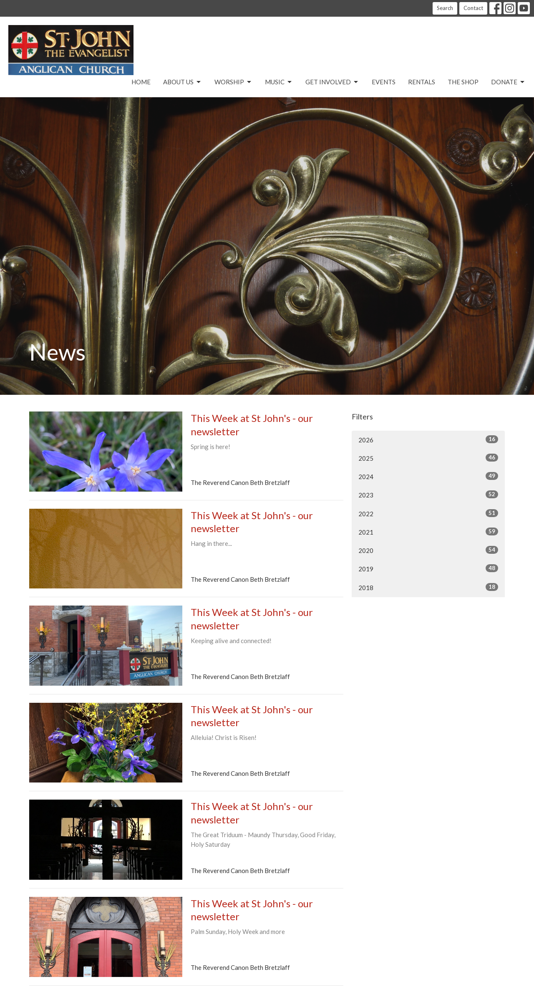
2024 (428, 476)
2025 (428, 458)
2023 (428, 494)
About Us (182, 82)
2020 (428, 550)
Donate (508, 82)
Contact (473, 8)
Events (383, 82)
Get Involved (332, 82)
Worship (233, 82)
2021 (428, 532)
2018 (428, 587)
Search (445, 8)
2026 (428, 439)
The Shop (463, 82)
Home (141, 82)
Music (279, 82)
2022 (428, 513)
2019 (428, 568)
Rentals (421, 82)
